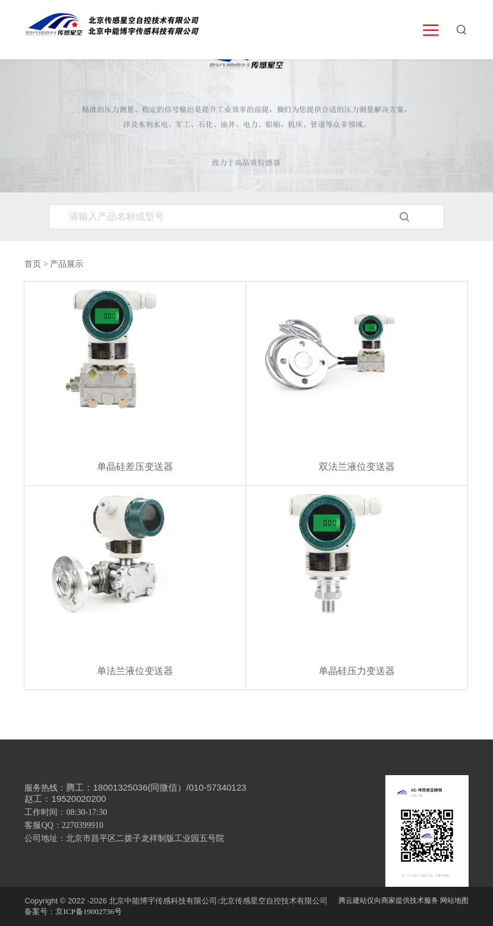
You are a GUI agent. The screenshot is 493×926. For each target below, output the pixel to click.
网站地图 (454, 900)
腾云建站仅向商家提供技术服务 (388, 900)
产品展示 (66, 264)
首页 (32, 264)
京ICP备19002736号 (88, 911)
